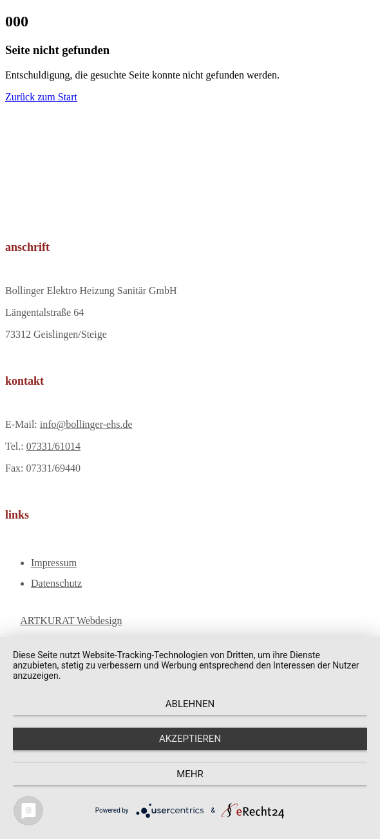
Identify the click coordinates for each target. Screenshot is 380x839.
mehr (190, 774)
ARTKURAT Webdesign (71, 620)
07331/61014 (53, 446)
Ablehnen (190, 704)
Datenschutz (56, 583)
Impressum (54, 562)
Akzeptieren (190, 738)
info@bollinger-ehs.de (86, 424)
